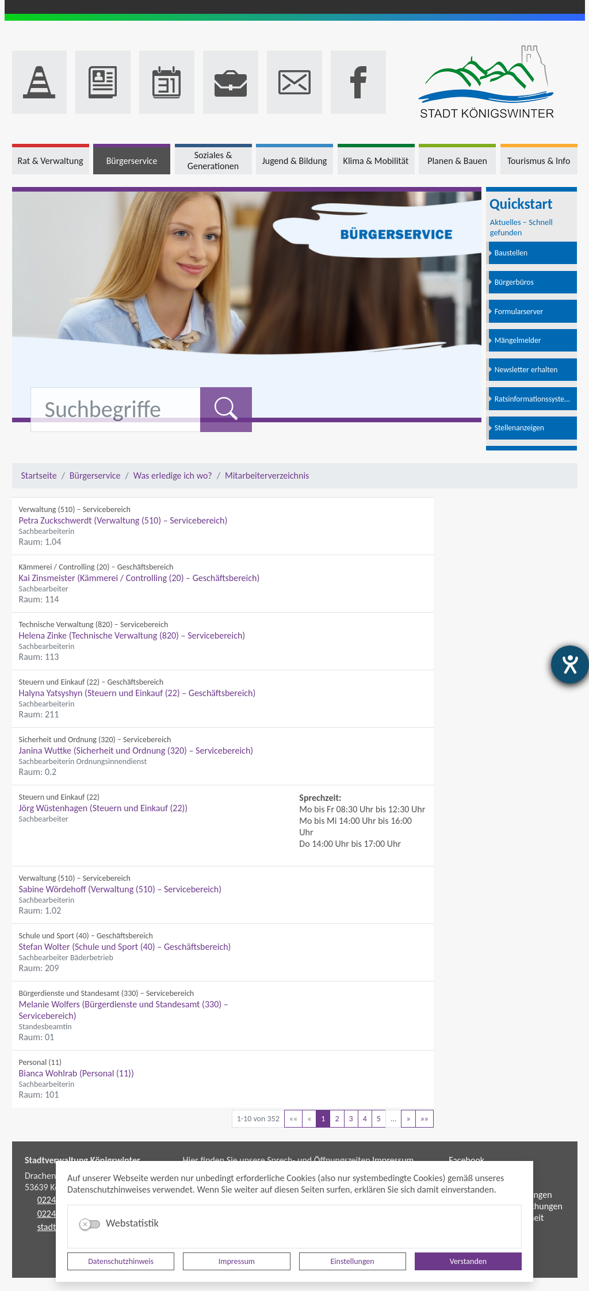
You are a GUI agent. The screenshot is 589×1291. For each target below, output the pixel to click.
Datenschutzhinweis (121, 1261)
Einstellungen (352, 1261)
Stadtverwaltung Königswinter (82, 1160)
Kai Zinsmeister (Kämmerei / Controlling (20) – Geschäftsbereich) (139, 577)
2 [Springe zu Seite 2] (337, 1119)
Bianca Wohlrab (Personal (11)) (76, 1073)
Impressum (237, 1261)
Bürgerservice (95, 475)
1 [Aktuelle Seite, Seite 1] (323, 1119)
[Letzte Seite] (424, 1119)
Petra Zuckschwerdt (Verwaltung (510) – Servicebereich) (123, 520)
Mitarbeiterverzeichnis (267, 475)
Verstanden (468, 1261)
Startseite (39, 475)
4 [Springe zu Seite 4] (365, 1119)
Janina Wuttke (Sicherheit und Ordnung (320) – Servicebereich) (136, 750)
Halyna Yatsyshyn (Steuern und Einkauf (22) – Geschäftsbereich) (137, 692)
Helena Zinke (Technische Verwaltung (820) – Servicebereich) (132, 635)
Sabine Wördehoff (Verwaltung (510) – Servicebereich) (120, 889)
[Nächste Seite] (408, 1119)
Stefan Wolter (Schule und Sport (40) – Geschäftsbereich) (125, 946)
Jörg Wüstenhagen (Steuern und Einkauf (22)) (103, 808)
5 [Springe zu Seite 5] (379, 1119)
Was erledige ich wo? (172, 475)
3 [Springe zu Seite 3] (351, 1119)
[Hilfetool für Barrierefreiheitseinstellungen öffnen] (570, 664)
